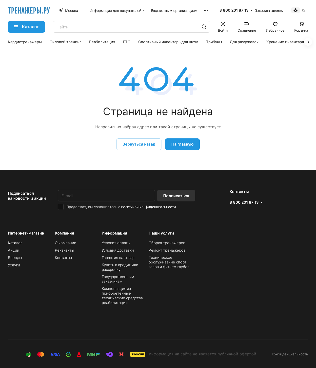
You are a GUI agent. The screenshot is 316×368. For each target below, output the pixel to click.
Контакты (63, 257)
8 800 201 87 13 (234, 10)
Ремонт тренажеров (167, 250)
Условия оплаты (116, 242)
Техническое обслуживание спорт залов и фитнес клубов (169, 262)
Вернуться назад (138, 144)
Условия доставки (118, 250)
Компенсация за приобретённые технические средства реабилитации (122, 295)
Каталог (15, 242)
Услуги (14, 265)
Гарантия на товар (118, 257)
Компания (64, 233)
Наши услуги (161, 233)
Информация (114, 233)
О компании (65, 242)
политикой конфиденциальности (148, 207)
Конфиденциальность (290, 354)
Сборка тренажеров (167, 242)
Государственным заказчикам (118, 279)
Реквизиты (64, 250)
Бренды (15, 257)
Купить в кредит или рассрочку (120, 267)
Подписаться (176, 195)
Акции (13, 250)
